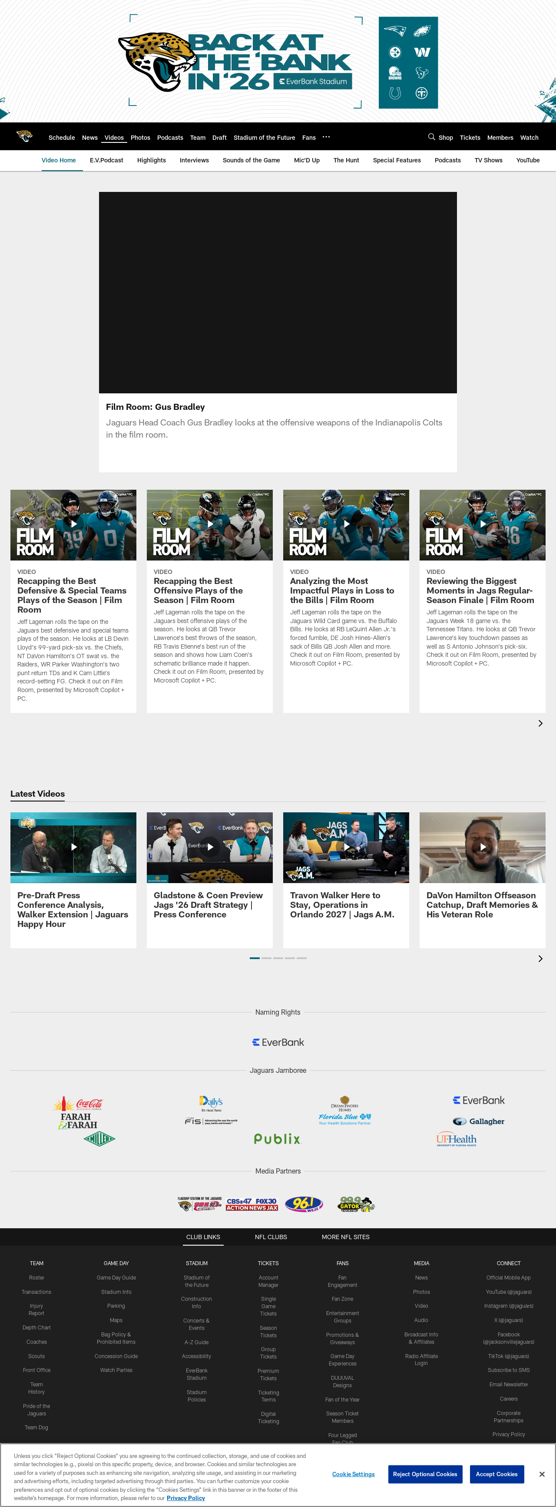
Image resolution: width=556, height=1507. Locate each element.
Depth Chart (37, 1317)
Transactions (36, 1282)
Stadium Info (116, 1282)
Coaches (36, 1332)
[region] (278, 1475)
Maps (116, 1310)
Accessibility (196, 1346)
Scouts (36, 1346)
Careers (509, 1388)
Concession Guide (116, 1346)
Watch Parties (116, 1360)
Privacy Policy (509, 1424)
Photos (421, 1282)
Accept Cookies (497, 1474)
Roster (36, 1267)
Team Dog (36, 1418)
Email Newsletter (509, 1375)
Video (421, 1296)
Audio (421, 1310)
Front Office (36, 1360)
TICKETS (268, 1253)
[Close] (542, 1474)
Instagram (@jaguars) (508, 1296)
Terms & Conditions (508, 1439)
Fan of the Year (342, 1389)
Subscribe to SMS (509, 1360)
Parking (116, 1296)
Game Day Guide (116, 1267)
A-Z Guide (196, 1332)
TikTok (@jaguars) (508, 1346)
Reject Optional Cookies (425, 1474)
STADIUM (197, 1253)
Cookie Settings (353, 1474)
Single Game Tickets (268, 1296)
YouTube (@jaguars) (509, 1282)
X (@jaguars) (508, 1310)
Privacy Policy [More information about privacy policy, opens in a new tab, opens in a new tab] (186, 1497)
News (421, 1267)
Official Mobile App (508, 1267)
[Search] (431, 136)
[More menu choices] (326, 136)
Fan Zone (342, 1289)
